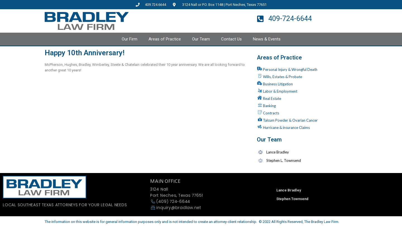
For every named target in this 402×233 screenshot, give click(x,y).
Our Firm (129, 39)
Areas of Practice (165, 39)
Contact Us (231, 39)
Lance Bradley (288, 190)
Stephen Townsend (292, 199)
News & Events (267, 39)
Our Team (201, 39)
